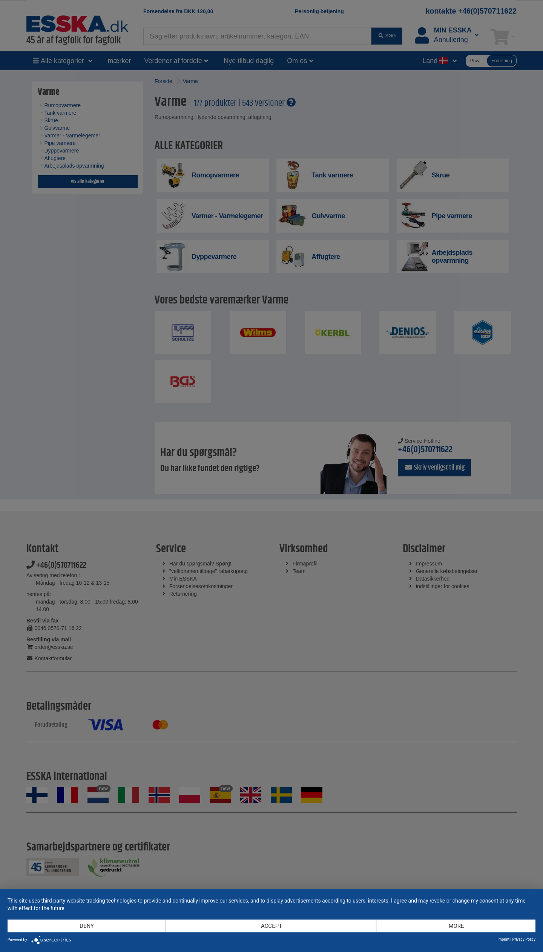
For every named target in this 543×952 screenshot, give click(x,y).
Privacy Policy (523, 939)
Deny (87, 926)
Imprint (503, 939)
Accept (271, 926)
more (456, 926)
